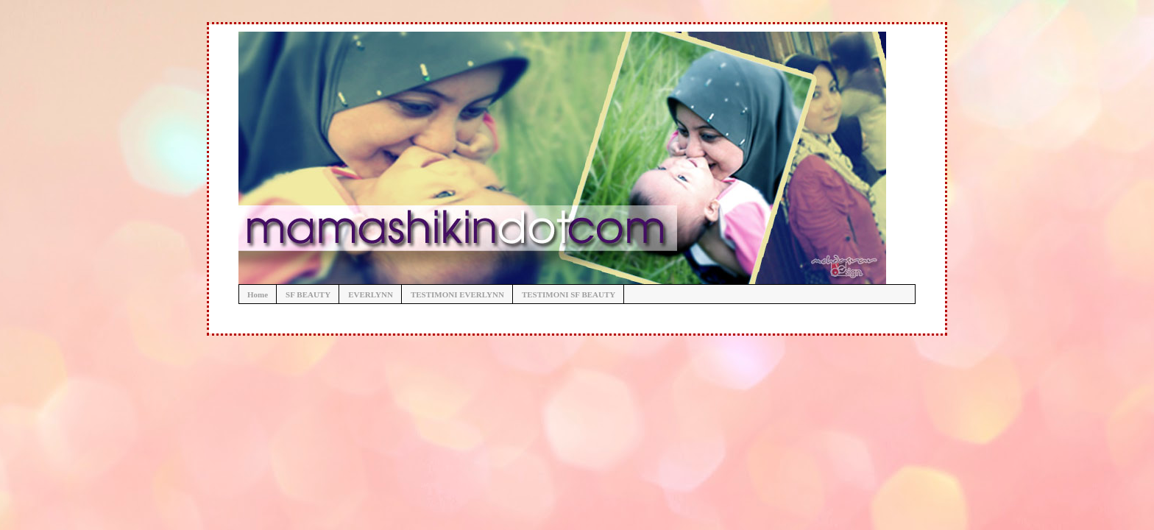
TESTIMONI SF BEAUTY (568, 294)
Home (257, 294)
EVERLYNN (370, 294)
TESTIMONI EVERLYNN (457, 294)
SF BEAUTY (308, 294)
